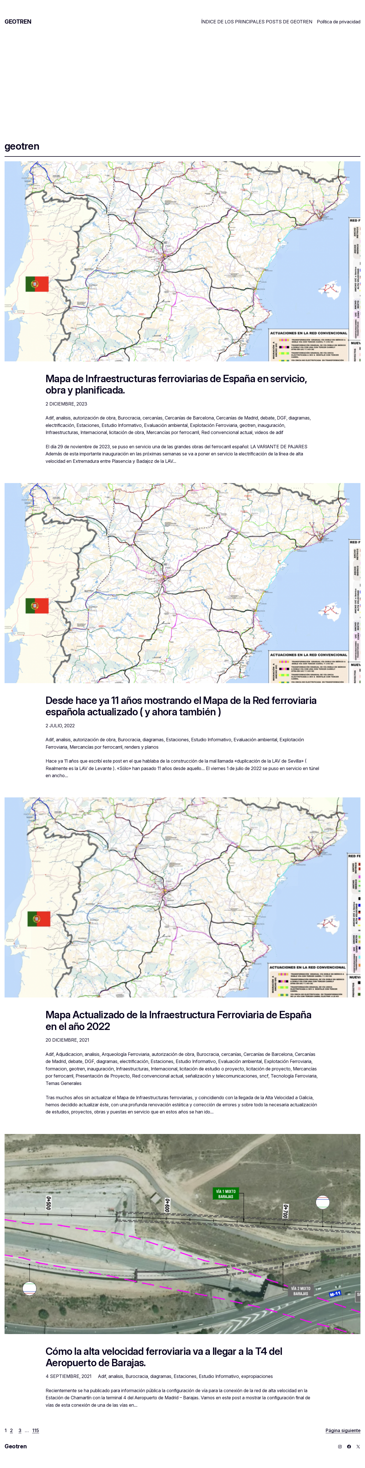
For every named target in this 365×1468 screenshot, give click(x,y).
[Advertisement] (182, 79)
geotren (248, 425)
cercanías (153, 418)
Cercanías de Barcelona (189, 418)
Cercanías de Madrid (237, 418)
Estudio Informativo (122, 425)
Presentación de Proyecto (103, 1076)
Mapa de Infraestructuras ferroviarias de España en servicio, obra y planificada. (176, 384)
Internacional (93, 432)
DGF (281, 418)
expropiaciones (257, 1376)
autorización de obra (94, 418)
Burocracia (129, 418)
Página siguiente (343, 1430)
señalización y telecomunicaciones (221, 1076)
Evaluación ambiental (166, 425)
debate (267, 418)
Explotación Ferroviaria (213, 425)
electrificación (60, 425)
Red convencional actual (226, 432)
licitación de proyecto (268, 1069)
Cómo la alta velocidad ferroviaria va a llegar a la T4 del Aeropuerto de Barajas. (164, 1357)
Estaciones (87, 425)
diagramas (299, 418)
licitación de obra (126, 432)
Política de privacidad (338, 22)
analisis (63, 418)
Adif (50, 418)
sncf (263, 1076)
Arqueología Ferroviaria (125, 1054)
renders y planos (142, 747)
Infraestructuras (62, 432)
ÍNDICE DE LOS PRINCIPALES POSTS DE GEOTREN (256, 22)
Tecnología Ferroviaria (294, 1076)
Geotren (18, 21)
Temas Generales (64, 1083)
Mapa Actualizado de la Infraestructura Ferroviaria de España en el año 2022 (178, 1020)
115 (35, 1430)
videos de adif (269, 432)
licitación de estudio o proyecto (212, 1069)
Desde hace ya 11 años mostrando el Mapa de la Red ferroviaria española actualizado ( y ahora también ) (181, 706)
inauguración (271, 425)
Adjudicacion (69, 1054)
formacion (56, 1069)
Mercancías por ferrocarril (172, 432)
